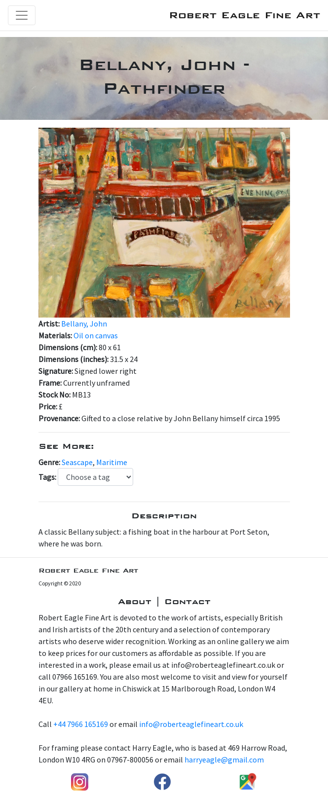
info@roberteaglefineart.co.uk (191, 724)
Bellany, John (84, 323)
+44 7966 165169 (80, 724)
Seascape (77, 462)
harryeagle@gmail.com (224, 759)
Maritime (111, 462)
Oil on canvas (95, 335)
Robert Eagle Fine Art (244, 15)
